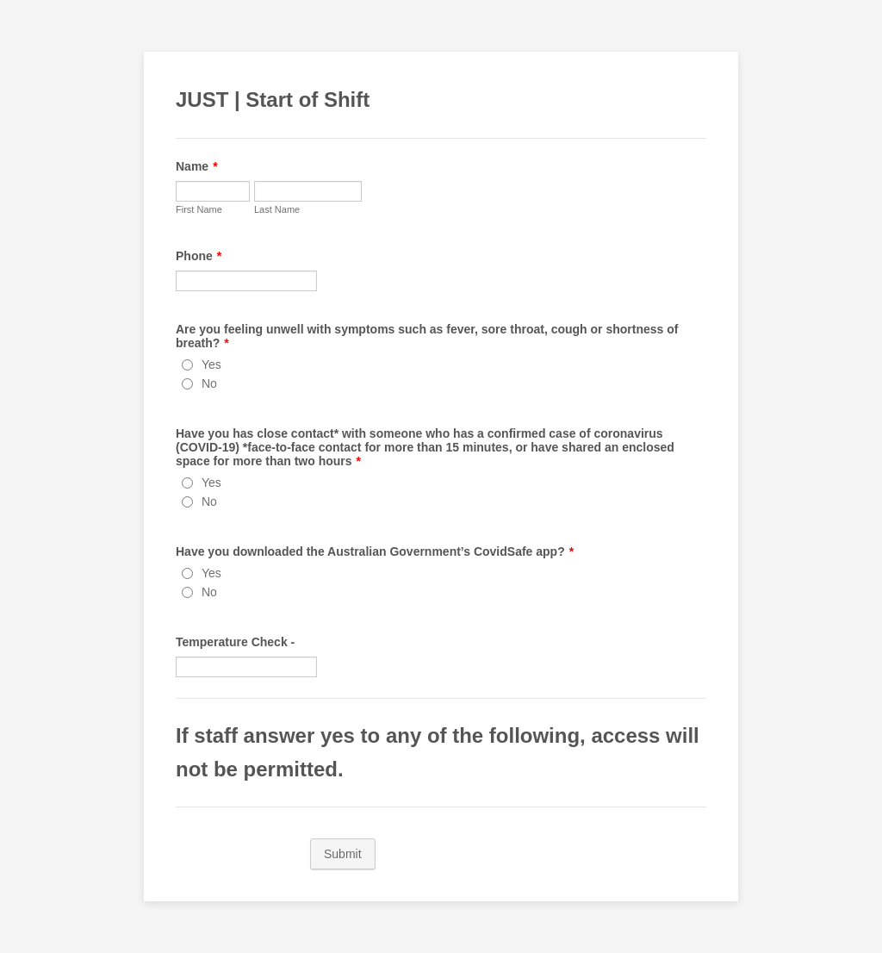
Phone (198, 256)
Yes (211, 364)
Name (197, 166)
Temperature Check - (235, 642)
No (209, 383)
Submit (343, 854)
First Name (199, 209)
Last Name (277, 209)
